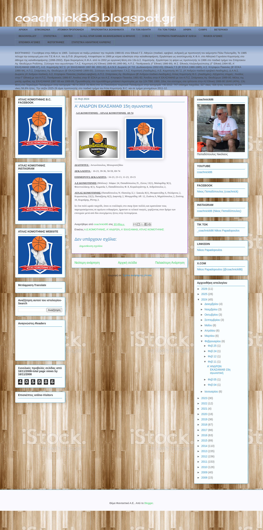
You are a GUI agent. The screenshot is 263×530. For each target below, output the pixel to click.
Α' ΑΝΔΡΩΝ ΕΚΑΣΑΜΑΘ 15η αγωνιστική (219, 369)
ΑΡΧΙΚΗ (23, 29)
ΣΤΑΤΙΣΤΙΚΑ (50, 36)
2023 (204, 398)
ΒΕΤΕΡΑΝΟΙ (221, 29)
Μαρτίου (209, 335)
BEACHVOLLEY (27, 36)
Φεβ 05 (212, 379)
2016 (204, 435)
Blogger (148, 503)
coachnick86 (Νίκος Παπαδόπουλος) (219, 210)
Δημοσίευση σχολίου (91, 246)
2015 (204, 440)
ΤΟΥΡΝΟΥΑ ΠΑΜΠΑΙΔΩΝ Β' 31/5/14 (176, 36)
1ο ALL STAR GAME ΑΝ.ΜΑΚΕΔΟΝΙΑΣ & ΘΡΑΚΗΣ (107, 36)
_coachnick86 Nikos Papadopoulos (218, 230)
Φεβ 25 (212, 345)
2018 (204, 424)
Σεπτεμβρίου (212, 319)
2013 (204, 451)
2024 (204, 299)
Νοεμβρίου (211, 309)
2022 (204, 403)
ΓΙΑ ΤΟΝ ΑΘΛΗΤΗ (141, 29)
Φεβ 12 (212, 356)
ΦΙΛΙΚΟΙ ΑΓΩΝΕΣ (213, 36)
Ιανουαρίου (211, 391)
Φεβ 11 (212, 361)
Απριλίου (210, 330)
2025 (204, 294)
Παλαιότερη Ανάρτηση (170, 262)
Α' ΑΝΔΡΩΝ (113, 229)
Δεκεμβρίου (211, 303)
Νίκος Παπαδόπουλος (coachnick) (217, 191)
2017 (204, 430)
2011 (204, 461)
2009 (204, 472)
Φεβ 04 (212, 384)
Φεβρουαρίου (212, 341)
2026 (204, 288)
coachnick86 (204, 172)
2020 (204, 414)
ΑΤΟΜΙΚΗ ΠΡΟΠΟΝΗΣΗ (70, 29)
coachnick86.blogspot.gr (95, 17)
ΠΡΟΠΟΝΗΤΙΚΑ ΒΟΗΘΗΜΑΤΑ (107, 29)
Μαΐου (208, 325)
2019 (204, 419)
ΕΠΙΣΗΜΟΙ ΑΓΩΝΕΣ (29, 42)
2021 (204, 408)
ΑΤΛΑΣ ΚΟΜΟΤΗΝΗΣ (151, 229)
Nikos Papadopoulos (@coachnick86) (220, 269)
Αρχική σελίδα (127, 262)
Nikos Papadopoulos (209, 250)
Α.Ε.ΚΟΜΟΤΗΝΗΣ (94, 229)
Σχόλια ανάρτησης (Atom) (137, 275)
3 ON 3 (146, 36)
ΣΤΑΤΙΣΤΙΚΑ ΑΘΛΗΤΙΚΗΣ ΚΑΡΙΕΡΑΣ (91, 42)
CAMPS (203, 29)
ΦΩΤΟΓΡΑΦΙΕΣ (55, 42)
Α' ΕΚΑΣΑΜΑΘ (129, 229)
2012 (204, 456)
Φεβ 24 (212, 351)
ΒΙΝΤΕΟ (68, 36)
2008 (204, 477)
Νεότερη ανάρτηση (87, 262)
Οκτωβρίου (211, 314)
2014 (204, 445)
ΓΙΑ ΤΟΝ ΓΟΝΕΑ (167, 29)
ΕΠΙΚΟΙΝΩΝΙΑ (42, 29)
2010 (204, 467)
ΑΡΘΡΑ (187, 29)
